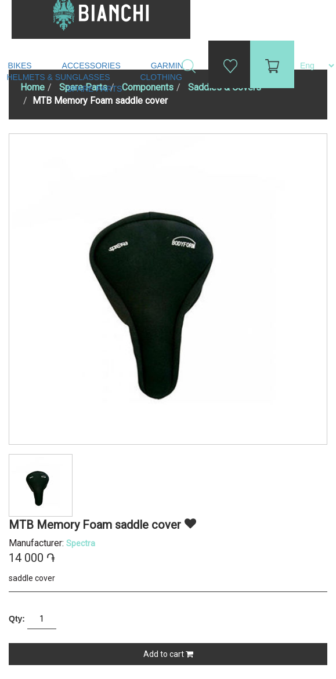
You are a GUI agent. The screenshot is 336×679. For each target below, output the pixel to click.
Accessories (92, 65)
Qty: (17, 618)
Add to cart (168, 654)
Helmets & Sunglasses (59, 77)
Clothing (162, 77)
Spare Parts (96, 88)
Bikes (21, 65)
